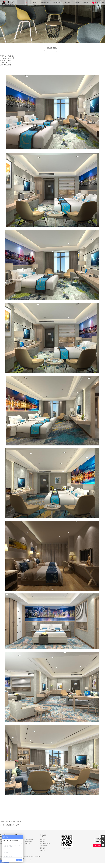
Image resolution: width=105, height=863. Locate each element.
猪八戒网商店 (24, 856)
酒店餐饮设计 (57, 2)
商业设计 (34, 2)
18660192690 (100, 2)
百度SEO (31, 856)
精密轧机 (37, 856)
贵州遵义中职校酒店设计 (13, 821)
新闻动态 (76, 2)
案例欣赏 (67, 2)
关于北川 (86, 2)
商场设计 (42, 839)
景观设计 (27, 843)
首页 (27, 2)
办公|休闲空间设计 (45, 843)
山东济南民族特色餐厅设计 (14, 825)
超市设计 (42, 841)
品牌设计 (42, 848)
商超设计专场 (45, 2)
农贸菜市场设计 (29, 839)
